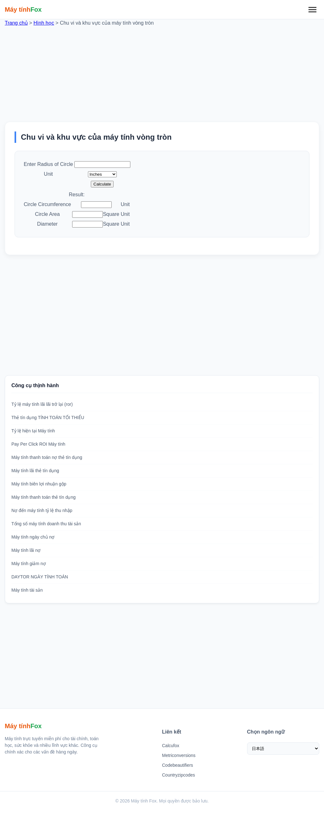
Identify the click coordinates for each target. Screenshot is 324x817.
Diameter (47, 224)
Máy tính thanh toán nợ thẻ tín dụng (46, 457)
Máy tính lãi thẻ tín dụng (35, 470)
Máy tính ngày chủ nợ (32, 537)
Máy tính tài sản (27, 590)
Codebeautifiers (177, 765)
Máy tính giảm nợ (28, 563)
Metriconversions (179, 755)
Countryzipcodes (178, 774)
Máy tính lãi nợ (25, 550)
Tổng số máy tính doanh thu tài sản (46, 523)
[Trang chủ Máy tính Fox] (23, 9)
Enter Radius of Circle (48, 164)
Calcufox (170, 745)
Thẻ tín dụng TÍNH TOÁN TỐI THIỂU (47, 417)
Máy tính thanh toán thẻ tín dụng (43, 497)
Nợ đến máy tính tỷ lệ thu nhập (41, 510)
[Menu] (312, 9)
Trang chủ (16, 23)
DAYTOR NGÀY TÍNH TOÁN (39, 576)
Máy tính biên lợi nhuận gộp (38, 483)
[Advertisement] (162, 71)
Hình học (44, 23)
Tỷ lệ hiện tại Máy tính (33, 430)
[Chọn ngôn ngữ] (283, 748)
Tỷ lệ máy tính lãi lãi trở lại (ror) (42, 404)
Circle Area (47, 214)
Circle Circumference (47, 204)
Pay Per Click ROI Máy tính (38, 444)
